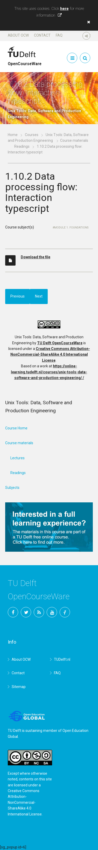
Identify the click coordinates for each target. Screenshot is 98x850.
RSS (39, 612)
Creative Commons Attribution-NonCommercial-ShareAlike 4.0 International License (50, 354)
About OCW (18, 35)
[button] (87, 22)
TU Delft (65, 612)
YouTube (52, 612)
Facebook (13, 612)
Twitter (26, 612)
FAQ (59, 35)
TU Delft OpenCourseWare (59, 343)
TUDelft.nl (62, 659)
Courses (31, 135)
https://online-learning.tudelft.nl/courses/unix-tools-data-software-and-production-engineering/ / (49, 372)
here (64, 8)
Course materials (19, 443)
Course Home (16, 428)
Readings (22, 146)
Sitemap (19, 687)
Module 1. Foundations (71, 227)
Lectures (17, 458)
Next (39, 296)
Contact (42, 35)
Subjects (12, 487)
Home (13, 135)
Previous (17, 296)
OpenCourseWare (24, 61)
